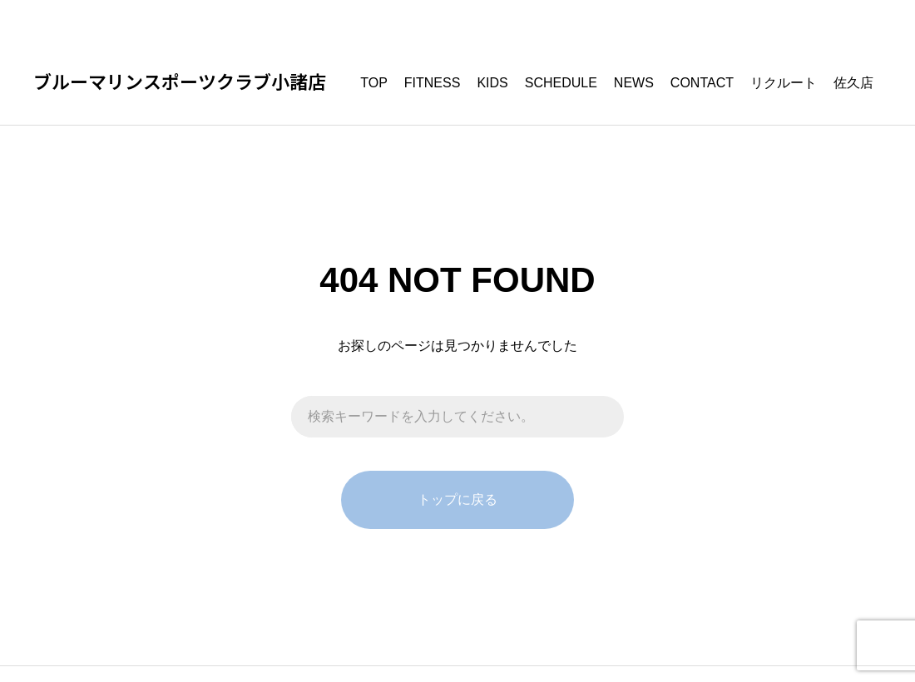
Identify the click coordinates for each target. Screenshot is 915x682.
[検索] (603, 416)
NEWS (634, 83)
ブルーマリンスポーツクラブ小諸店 (179, 82)
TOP (374, 83)
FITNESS (432, 83)
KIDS (492, 83)
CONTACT (702, 83)
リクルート (783, 83)
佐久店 (853, 83)
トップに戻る (457, 499)
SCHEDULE (561, 83)
